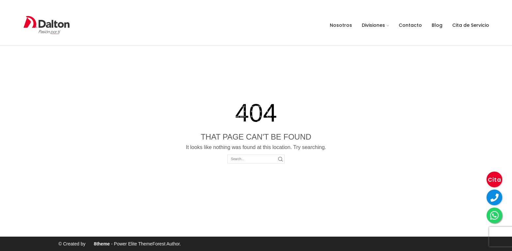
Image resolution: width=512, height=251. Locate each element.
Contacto (410, 25)
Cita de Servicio (470, 25)
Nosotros (341, 25)
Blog (437, 25)
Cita (494, 180)
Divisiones (375, 25)
